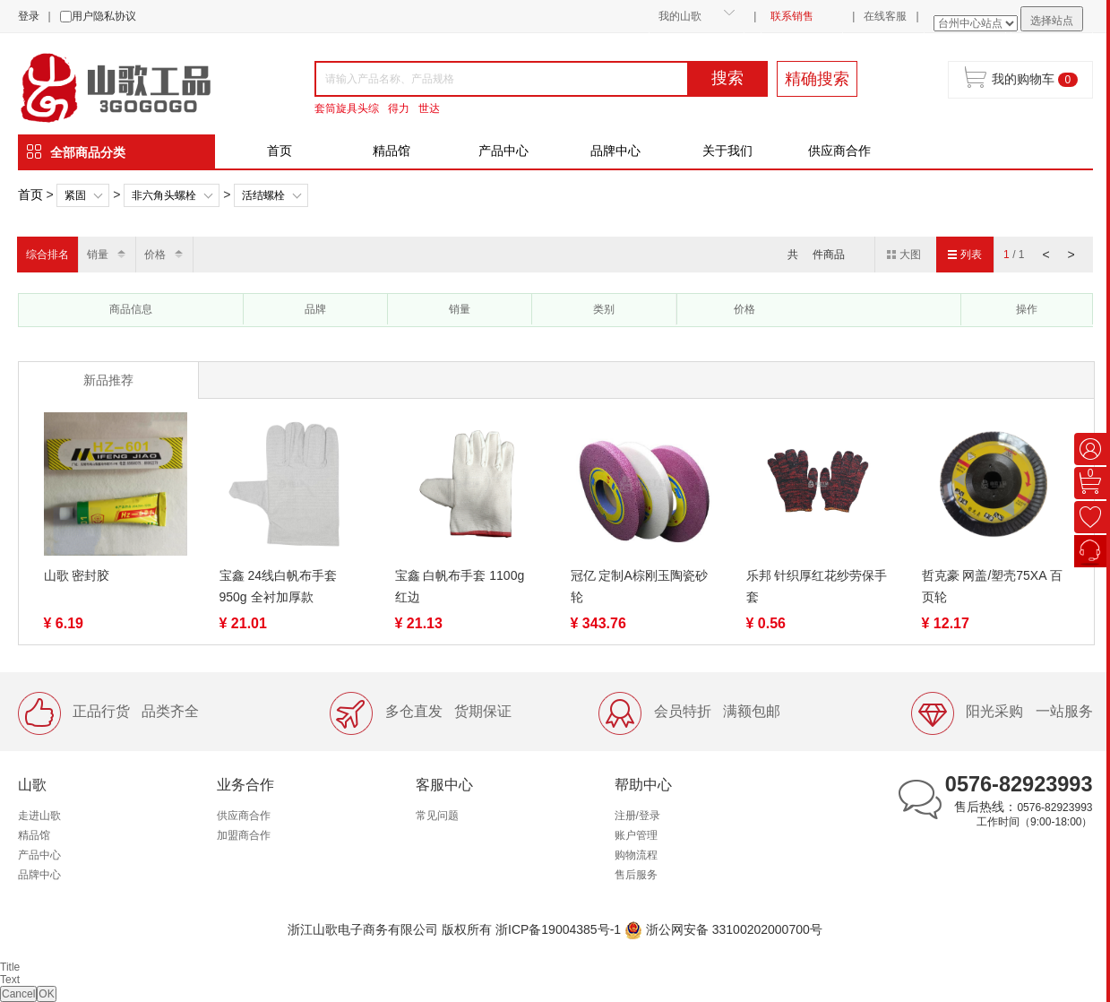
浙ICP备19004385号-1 (558, 929)
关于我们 (727, 150)
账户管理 (636, 835)
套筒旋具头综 (346, 108)
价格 (155, 254)
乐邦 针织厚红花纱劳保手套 (817, 586)
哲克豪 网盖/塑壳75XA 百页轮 (992, 586)
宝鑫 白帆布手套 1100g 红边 (460, 586)
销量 (97, 254)
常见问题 (437, 815)
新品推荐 (108, 380)
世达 (429, 108)
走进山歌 (39, 815)
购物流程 (636, 855)
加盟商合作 (244, 835)
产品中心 (503, 150)
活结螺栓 (263, 195)
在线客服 (885, 16)
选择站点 (1051, 20)
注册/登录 (637, 815)
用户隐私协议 (104, 16)
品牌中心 (615, 150)
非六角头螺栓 (164, 195)
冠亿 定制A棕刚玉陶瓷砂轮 (639, 586)
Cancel (18, 994)
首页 (279, 150)
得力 (398, 108)
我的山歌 (679, 16)
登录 (28, 16)
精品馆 (391, 150)
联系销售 (791, 16)
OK (46, 994)
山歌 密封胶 (77, 575)
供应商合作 (839, 150)
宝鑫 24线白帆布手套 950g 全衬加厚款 (278, 586)
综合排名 (47, 254)
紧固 (75, 195)
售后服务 (636, 874)
